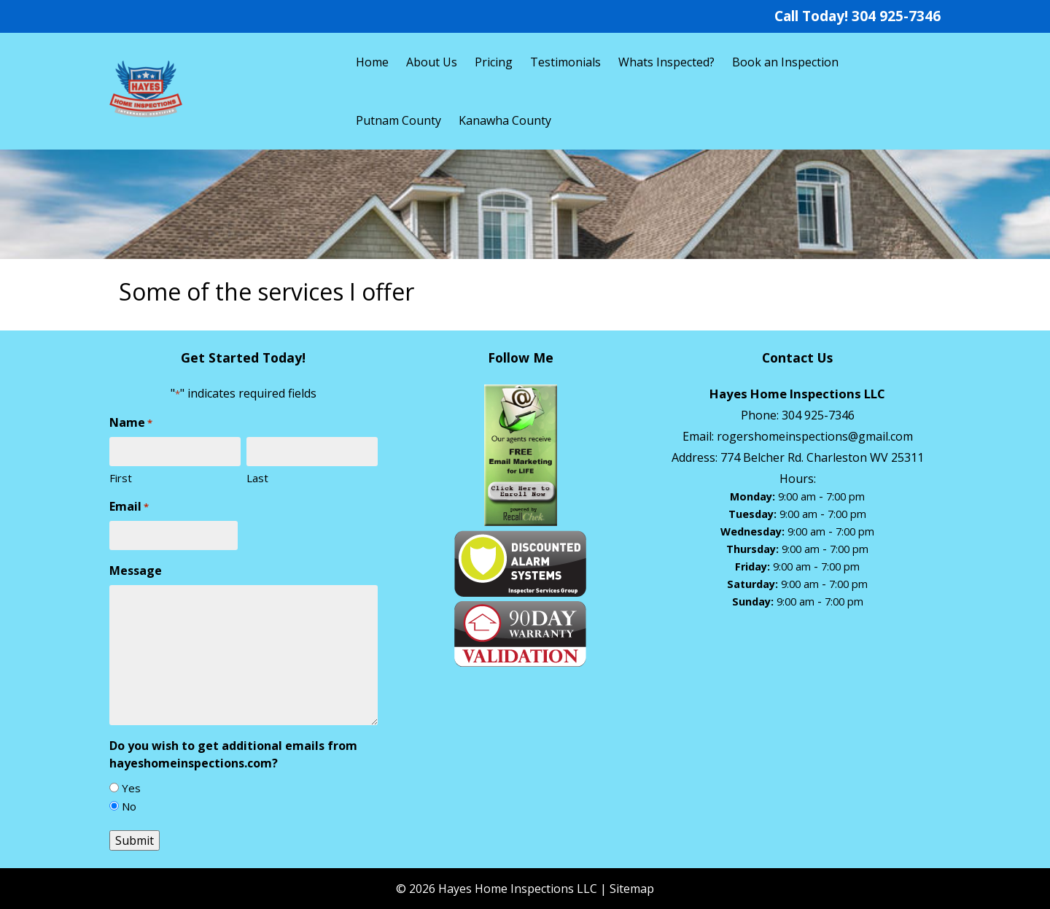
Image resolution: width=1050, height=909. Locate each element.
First (120, 478)
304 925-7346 (896, 16)
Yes (131, 788)
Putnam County (398, 120)
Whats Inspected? (666, 62)
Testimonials (565, 62)
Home (372, 62)
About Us (431, 62)
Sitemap (632, 889)
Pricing (494, 62)
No (129, 806)
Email (129, 506)
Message (135, 570)
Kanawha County (505, 120)
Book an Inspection (785, 62)
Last (257, 478)
